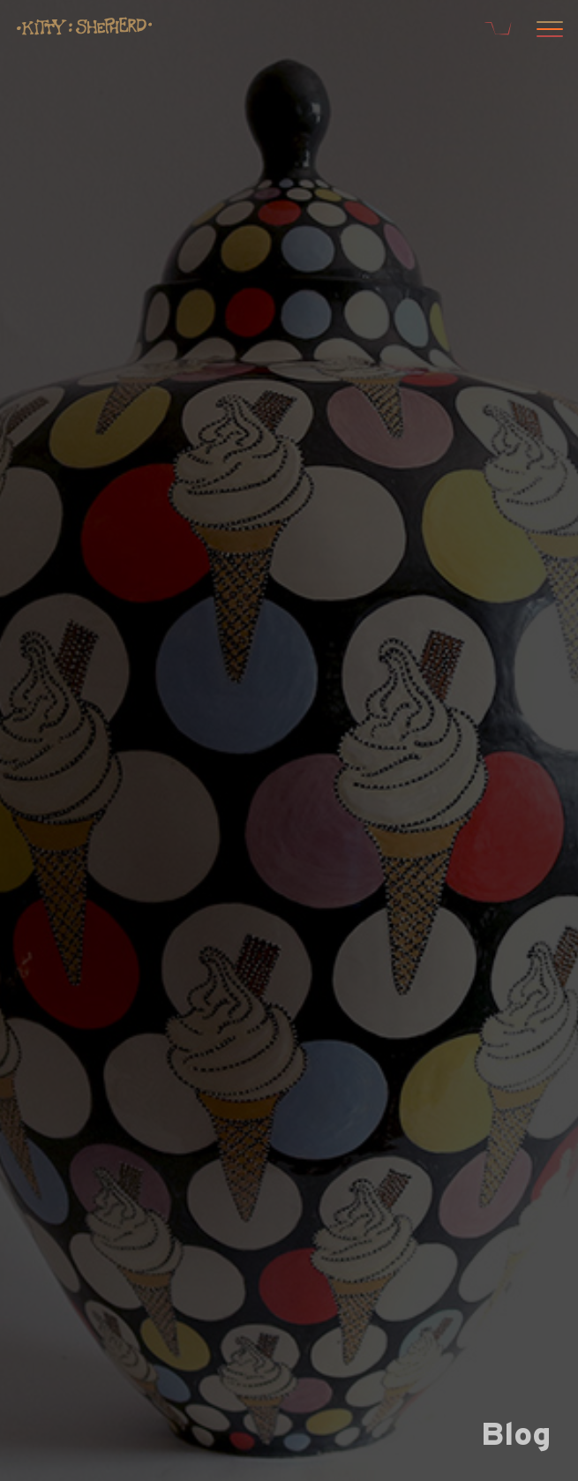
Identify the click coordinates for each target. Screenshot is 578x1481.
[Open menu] (547, 31)
